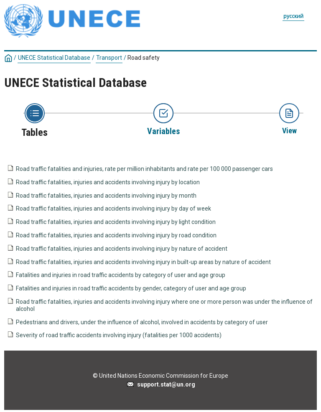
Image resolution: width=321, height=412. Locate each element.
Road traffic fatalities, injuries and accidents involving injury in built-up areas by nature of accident (143, 262)
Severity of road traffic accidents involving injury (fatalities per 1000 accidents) (119, 335)
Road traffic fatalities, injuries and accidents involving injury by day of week (113, 208)
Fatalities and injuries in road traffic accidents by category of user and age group (120, 275)
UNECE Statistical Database (54, 57)
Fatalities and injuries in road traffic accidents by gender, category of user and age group (131, 288)
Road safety (143, 57)
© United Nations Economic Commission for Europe (160, 375)
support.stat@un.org (160, 384)
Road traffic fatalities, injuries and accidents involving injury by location (108, 182)
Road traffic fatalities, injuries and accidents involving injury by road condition (116, 235)
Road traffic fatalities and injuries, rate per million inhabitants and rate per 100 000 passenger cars (144, 168)
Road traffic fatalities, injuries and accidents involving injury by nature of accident (121, 248)
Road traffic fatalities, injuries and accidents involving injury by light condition (116, 222)
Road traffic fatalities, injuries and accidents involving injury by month (106, 195)
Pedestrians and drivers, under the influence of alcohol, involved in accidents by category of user (142, 322)
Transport (109, 57)
